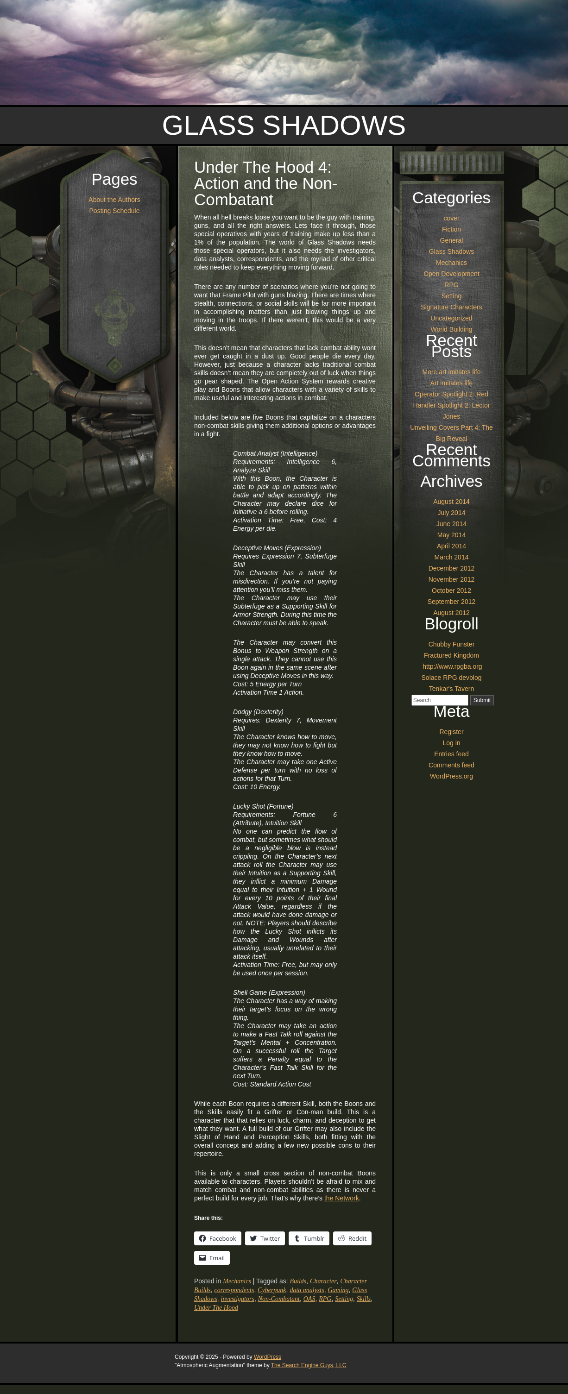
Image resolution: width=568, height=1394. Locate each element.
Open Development (451, 273)
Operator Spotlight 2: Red (451, 394)
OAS (309, 1298)
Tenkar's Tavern (451, 688)
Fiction (451, 229)
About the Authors (114, 199)
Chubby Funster (452, 644)
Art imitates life (451, 383)
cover (451, 218)
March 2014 (452, 557)
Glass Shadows (284, 125)
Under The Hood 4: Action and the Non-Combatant (265, 183)
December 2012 (452, 568)
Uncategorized (451, 318)
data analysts (307, 1290)
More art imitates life (451, 372)
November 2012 (452, 579)
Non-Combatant (279, 1298)
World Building (451, 329)
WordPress (267, 1357)
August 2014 (451, 501)
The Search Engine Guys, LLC (309, 1365)
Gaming (338, 1290)
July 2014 (452, 512)
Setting (344, 1298)
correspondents (234, 1290)
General (451, 240)
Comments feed (451, 765)
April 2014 (451, 546)
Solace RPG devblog (452, 677)
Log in (451, 743)
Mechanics (237, 1281)
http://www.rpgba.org (451, 666)
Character (323, 1281)
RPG (325, 1298)
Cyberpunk (272, 1290)
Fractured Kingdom (451, 655)
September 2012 (452, 601)
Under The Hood (216, 1307)
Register (451, 731)
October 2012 (451, 590)
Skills (364, 1298)
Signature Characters (451, 307)
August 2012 (451, 612)
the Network (341, 1198)
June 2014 (451, 523)
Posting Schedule (114, 210)
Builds (298, 1281)
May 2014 (451, 535)
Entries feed (451, 754)
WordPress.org (451, 776)
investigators (237, 1298)
